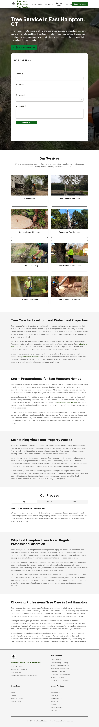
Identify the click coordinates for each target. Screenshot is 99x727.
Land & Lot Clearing (58, 671)
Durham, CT (55, 696)
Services (49, 4)
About (40, 4)
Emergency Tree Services (60, 668)
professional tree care (30, 357)
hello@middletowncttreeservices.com (24, 675)
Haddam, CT (55, 710)
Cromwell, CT (56, 693)
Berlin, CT (54, 701)
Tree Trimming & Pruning (59, 663)
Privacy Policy (16, 701)
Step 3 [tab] (75, 502)
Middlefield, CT (56, 698)
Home (34, 4)
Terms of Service (17, 698)
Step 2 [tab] (49, 502)
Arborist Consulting (57, 677)
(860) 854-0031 (80, 4)
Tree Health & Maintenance (60, 674)
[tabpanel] (49, 514)
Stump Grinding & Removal (60, 665)
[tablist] (49, 502)
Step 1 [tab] (24, 502)
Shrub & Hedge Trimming (60, 680)
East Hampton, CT (57, 707)
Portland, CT (55, 690)
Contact (69, 4)
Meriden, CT (55, 704)
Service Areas (59, 4)
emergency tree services (67, 402)
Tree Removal (56, 660)
